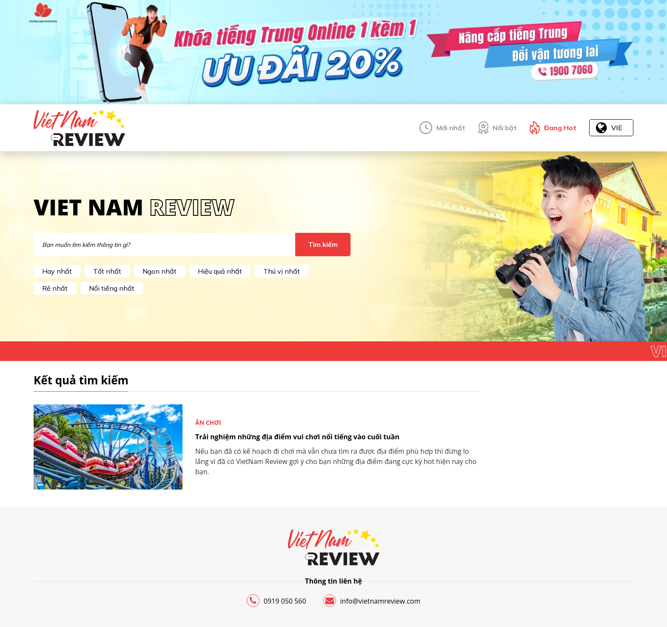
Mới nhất (450, 127)
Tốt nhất (107, 271)
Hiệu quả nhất (220, 271)
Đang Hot (560, 127)
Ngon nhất (160, 271)
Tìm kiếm (323, 244)
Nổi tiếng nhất (111, 288)
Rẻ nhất (55, 288)
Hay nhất (57, 271)
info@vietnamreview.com (372, 600)
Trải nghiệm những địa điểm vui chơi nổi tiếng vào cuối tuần (297, 436)
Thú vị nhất (281, 271)
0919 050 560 (276, 600)
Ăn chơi (208, 422)
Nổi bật (505, 127)
